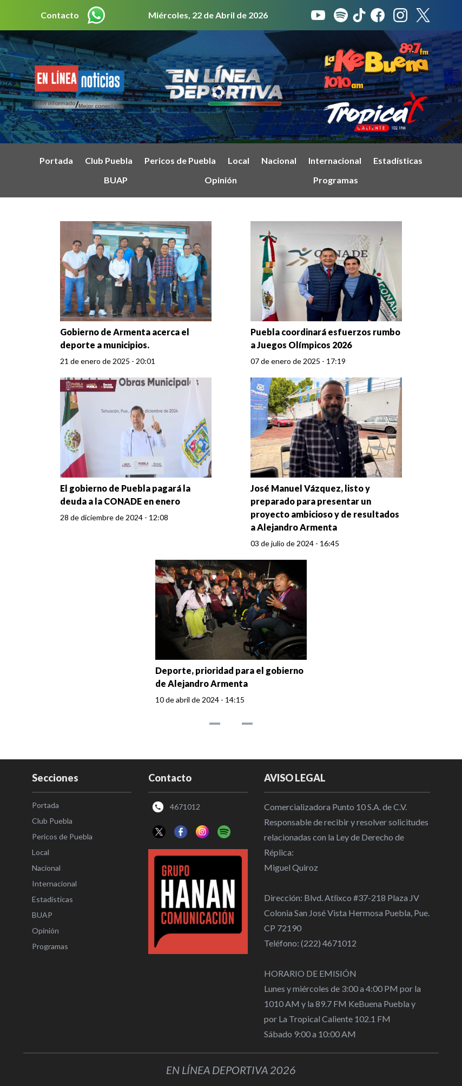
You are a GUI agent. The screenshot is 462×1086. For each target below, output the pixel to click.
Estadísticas (398, 160)
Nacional (278, 160)
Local (238, 160)
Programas (335, 180)
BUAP (116, 180)
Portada (56, 160)
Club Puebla (109, 160)
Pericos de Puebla (180, 160)
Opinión (220, 180)
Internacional (334, 160)
